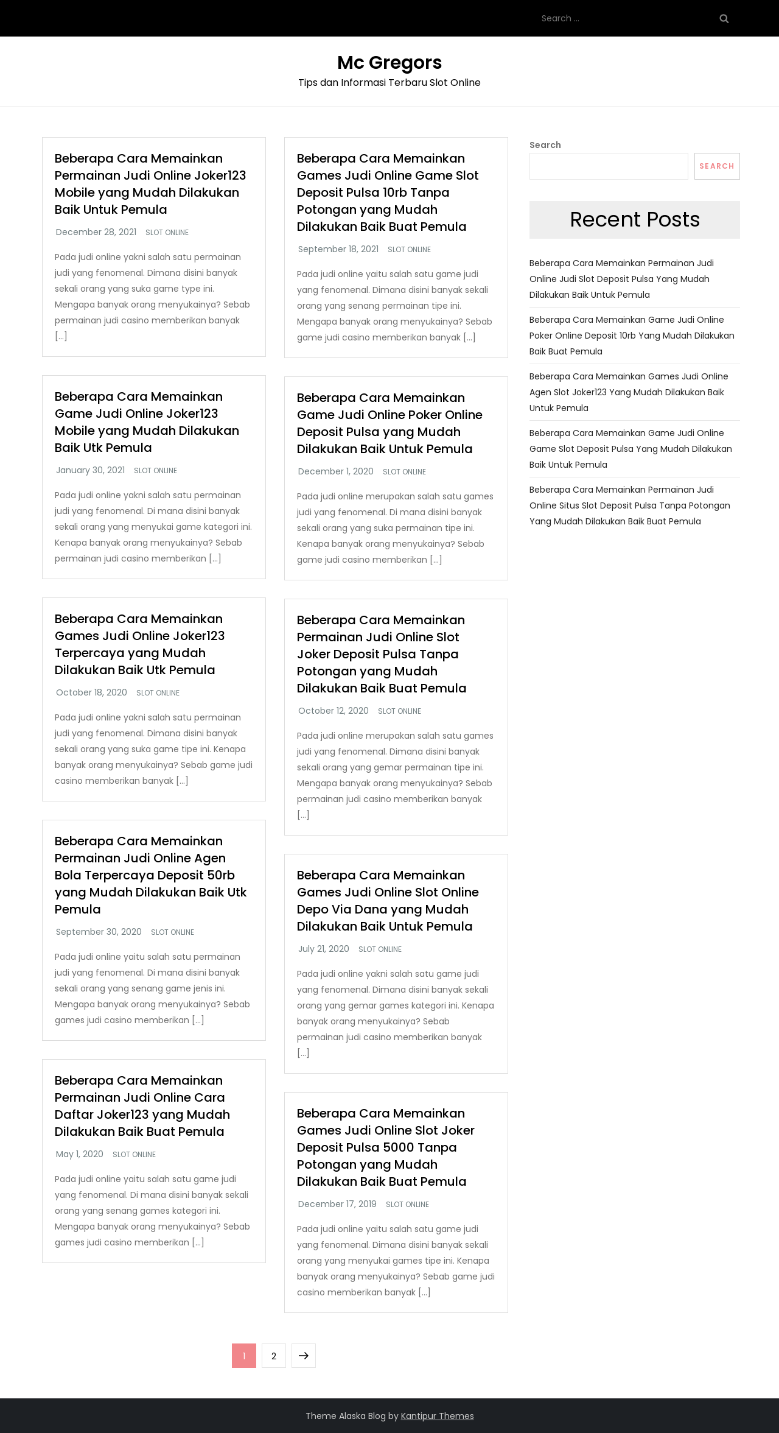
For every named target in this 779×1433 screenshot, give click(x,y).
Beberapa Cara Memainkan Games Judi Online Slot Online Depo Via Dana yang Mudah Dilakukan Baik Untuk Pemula (388, 901)
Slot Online (167, 233)
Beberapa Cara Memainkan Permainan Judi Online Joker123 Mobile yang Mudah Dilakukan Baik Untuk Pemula (150, 184)
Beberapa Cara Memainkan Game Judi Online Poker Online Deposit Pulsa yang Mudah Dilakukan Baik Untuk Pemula (390, 423)
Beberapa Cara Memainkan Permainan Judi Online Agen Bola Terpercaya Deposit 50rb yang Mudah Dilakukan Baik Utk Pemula (151, 875)
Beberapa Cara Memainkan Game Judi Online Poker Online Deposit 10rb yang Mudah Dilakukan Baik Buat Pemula (632, 335)
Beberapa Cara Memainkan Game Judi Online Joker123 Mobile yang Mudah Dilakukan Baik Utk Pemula (147, 422)
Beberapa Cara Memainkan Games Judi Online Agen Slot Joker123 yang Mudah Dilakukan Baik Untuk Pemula (628, 392)
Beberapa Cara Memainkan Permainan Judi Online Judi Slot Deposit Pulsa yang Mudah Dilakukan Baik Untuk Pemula (621, 279)
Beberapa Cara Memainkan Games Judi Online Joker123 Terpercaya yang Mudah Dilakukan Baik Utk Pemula (140, 644)
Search (545, 145)
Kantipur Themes (437, 1416)
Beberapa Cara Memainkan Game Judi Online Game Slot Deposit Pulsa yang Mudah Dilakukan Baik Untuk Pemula (630, 449)
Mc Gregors (389, 63)
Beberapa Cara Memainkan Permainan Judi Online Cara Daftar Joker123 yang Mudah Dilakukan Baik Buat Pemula (142, 1106)
